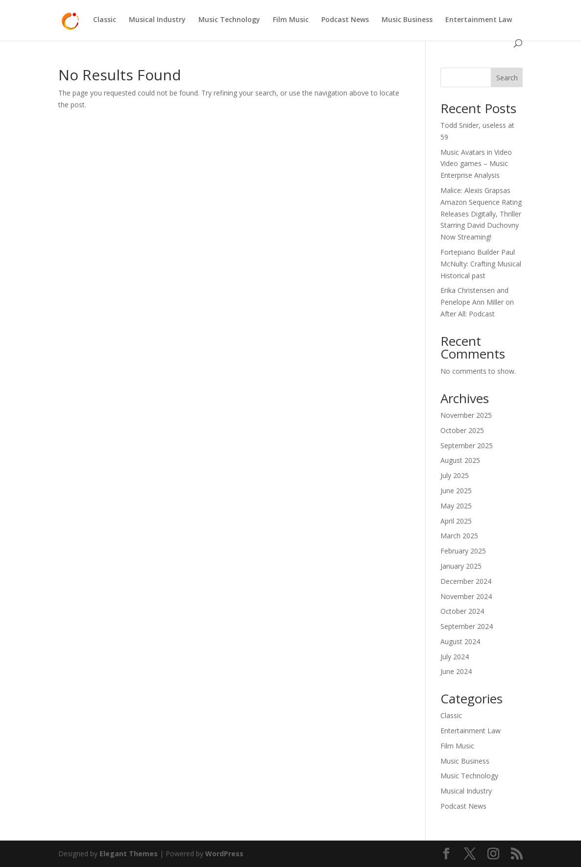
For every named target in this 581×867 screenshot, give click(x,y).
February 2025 (463, 550)
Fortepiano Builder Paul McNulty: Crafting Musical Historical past (480, 263)
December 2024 (465, 581)
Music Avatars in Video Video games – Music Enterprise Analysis (476, 163)
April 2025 (456, 521)
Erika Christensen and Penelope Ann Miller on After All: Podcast (477, 302)
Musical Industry (157, 20)
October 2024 (462, 611)
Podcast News (345, 20)
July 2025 (454, 475)
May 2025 (456, 505)
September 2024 (466, 626)
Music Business (407, 20)
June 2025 (456, 490)
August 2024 (460, 641)
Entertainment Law (478, 20)
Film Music (291, 20)
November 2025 (466, 415)
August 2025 (460, 460)
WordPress (224, 853)
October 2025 (462, 430)
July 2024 (454, 656)
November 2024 (466, 596)
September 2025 (466, 445)
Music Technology (229, 20)
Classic (104, 20)
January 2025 (461, 566)
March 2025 (459, 535)
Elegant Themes (128, 853)
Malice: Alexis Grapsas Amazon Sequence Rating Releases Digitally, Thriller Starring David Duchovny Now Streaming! (481, 213)
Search (507, 77)
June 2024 (456, 671)
